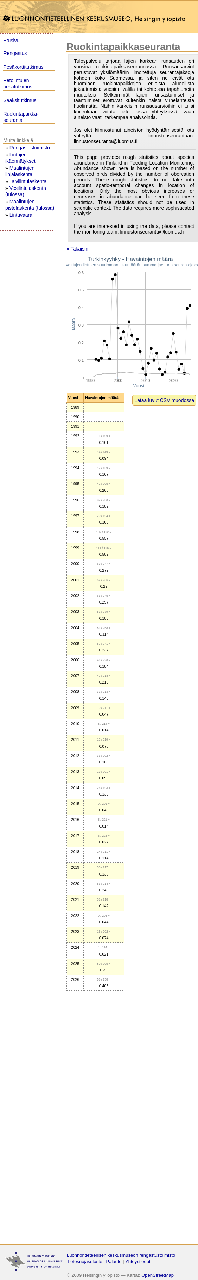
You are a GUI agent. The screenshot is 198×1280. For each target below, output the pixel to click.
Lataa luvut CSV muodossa (164, 400)
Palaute (113, 1261)
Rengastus (15, 53)
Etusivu (11, 40)
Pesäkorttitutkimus (23, 67)
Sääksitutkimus (19, 100)
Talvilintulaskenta (27, 181)
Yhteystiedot (138, 1261)
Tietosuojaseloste (84, 1261)
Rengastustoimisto (29, 147)
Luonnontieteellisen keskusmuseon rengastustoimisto (121, 1255)
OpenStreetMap (157, 1275)
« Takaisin (77, 249)
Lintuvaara (20, 215)
